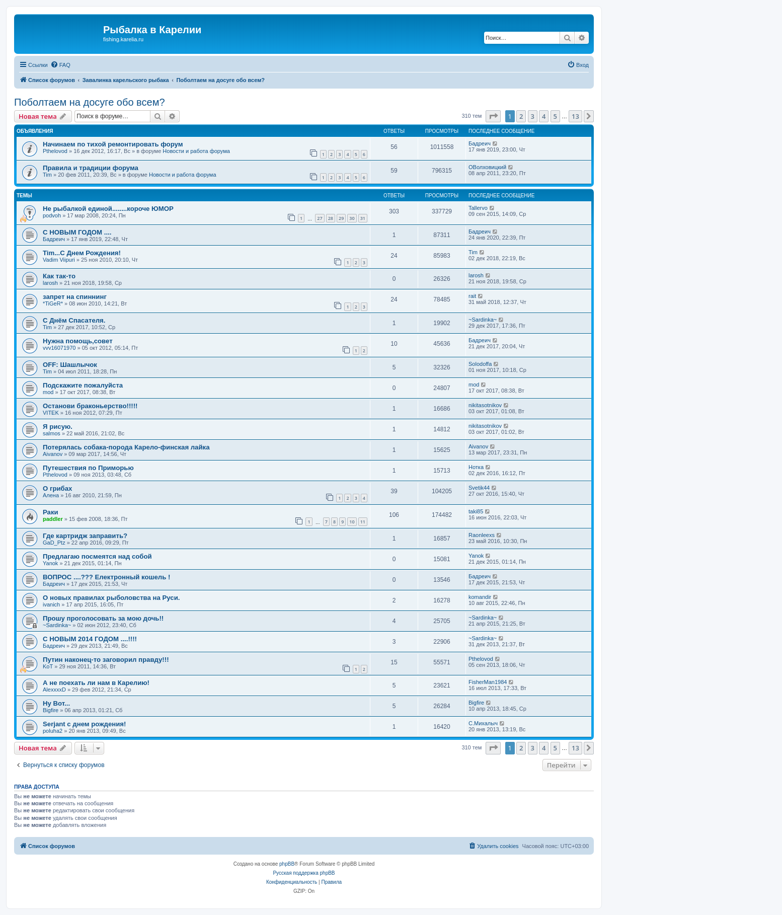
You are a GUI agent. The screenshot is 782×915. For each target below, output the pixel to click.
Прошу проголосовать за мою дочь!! (103, 618)
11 (362, 521)
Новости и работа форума (196, 151)
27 (319, 218)
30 (351, 218)
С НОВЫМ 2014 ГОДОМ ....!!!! (90, 639)
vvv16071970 (59, 348)
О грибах (57, 488)
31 (362, 218)
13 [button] (575, 116)
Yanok (50, 563)
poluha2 (52, 731)
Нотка (476, 467)
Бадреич (479, 143)
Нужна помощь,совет (78, 341)
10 (351, 521)
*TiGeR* (53, 303)
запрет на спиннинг (75, 296)
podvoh (52, 215)
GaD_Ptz (54, 543)
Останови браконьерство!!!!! (90, 406)
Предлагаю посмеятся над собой (97, 556)
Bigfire (50, 710)
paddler (53, 519)
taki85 (475, 511)
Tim (47, 175)
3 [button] (532, 116)
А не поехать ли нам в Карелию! (96, 683)
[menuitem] (60, 65)
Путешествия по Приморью (88, 468)
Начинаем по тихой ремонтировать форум (113, 144)
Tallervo (478, 208)
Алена (51, 495)
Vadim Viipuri (59, 260)
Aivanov (52, 454)
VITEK (51, 413)
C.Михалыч (483, 723)
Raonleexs (481, 535)
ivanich (51, 604)
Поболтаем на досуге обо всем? (89, 102)
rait (472, 296)
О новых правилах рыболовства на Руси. (111, 597)
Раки (50, 512)
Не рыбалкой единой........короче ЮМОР (108, 208)
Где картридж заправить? (85, 536)
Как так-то (59, 276)
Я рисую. (57, 426)
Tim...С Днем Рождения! (82, 253)
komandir (479, 597)
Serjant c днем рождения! (84, 724)
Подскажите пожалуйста (83, 385)
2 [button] (521, 116)
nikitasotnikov (485, 405)
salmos (51, 433)
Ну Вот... (56, 703)
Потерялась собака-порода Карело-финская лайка (126, 447)
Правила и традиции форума (90, 168)
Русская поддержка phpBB (304, 873)
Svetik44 (479, 488)
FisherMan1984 (487, 682)
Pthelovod (55, 151)
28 (330, 218)
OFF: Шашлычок (70, 364)
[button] (493, 116)
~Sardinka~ (482, 320)
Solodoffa (480, 364)
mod (48, 392)
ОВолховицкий (487, 167)
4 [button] (543, 116)
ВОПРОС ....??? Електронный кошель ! (106, 577)
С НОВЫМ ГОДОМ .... (77, 232)
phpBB (286, 864)
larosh (50, 283)
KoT (48, 666)
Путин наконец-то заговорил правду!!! (106, 659)
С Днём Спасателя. (74, 320)
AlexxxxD (54, 690)
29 (341, 218)
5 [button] (555, 116)
